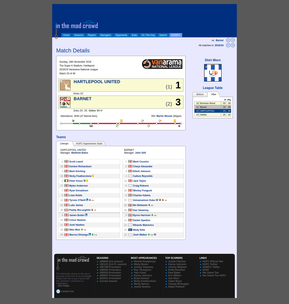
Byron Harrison (142, 215)
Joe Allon (173, 278)
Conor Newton (77, 220)
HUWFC (175, 35)
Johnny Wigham (177, 267)
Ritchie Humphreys (145, 261)
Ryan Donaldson (78, 190)
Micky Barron (141, 284)
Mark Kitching (77, 171)
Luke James (76, 205)
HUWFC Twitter (211, 267)
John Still (140, 152)
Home (66, 35)
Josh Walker (140, 234)
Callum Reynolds (143, 176)
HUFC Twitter (210, 264)
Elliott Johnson (142, 171)
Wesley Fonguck (142, 190)
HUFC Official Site (213, 261)
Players (92, 35)
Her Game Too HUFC (214, 275)
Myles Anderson (78, 185)
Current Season (108, 281)
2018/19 (219, 45)
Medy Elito (139, 230)
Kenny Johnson (143, 275)
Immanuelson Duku (144, 200)
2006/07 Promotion (110, 275)
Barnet (219, 40)
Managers (105, 35)
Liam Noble (75, 195)
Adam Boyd (175, 281)
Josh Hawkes (76, 224)
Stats (134, 35)
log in (56, 6)
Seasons (78, 35)
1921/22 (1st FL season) (113, 264)
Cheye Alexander (143, 166)
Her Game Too (211, 272)
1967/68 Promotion (110, 267)
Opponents (121, 35)
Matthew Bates (79, 152)
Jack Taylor (139, 181)
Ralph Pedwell (176, 286)
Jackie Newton (142, 286)
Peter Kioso (76, 181)
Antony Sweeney (143, 267)
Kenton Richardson (80, 166)
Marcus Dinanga (78, 234)
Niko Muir (74, 229)
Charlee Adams (142, 195)
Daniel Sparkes (141, 220)
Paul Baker (174, 272)
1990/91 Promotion (110, 269)
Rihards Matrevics (143, 225)
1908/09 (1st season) (111, 261)
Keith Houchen (176, 269)
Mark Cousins (141, 161)
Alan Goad (140, 272)
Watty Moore (141, 264)
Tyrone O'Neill (77, 200)
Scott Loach (76, 161)
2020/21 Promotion (110, 278)
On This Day (148, 35)
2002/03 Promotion (110, 272)
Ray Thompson (142, 269)
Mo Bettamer (140, 205)
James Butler (76, 215)
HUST (206, 269)
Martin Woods (164, 116)
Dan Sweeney (141, 210)
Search (163, 35)
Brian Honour (141, 278)
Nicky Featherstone (80, 176)
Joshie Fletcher (177, 261)
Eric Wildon (174, 275)
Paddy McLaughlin (80, 210)
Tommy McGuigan (178, 284)
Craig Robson (141, 185)
